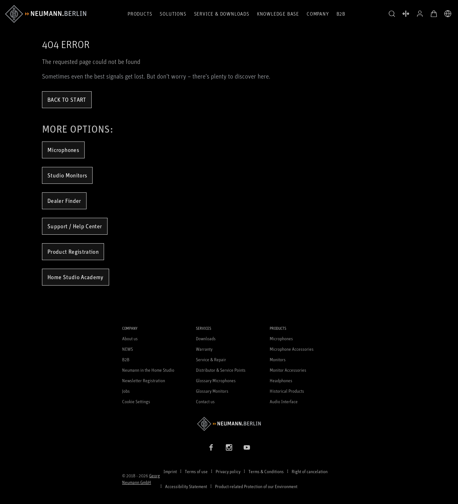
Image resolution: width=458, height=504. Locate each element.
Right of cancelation (310, 471)
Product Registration (73, 251)
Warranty (204, 349)
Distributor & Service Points (221, 370)
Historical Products (287, 391)
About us (130, 338)
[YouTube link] (246, 447)
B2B (341, 13)
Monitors (278, 359)
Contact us (205, 401)
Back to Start (66, 99)
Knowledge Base (278, 13)
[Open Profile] (420, 14)
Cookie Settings (136, 401)
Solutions (173, 13)
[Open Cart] (434, 14)
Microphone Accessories (292, 349)
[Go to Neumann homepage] (229, 424)
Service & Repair (211, 359)
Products (140, 13)
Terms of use (196, 471)
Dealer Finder (64, 200)
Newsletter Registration (143, 380)
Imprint (170, 471)
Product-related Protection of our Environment (256, 486)
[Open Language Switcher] (448, 14)
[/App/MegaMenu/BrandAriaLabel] (45, 14)
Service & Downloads (221, 13)
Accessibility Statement (186, 486)
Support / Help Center (74, 226)
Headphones (281, 380)
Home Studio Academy (75, 276)
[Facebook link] (211, 447)
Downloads (206, 338)
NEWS (127, 349)
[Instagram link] (229, 447)
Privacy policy (228, 471)
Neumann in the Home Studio (148, 370)
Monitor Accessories (288, 370)
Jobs (126, 391)
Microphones (63, 149)
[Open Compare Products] (406, 14)
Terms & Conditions (266, 471)
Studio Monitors (67, 175)
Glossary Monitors (212, 391)
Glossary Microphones (216, 380)
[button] (392, 14)
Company (318, 13)
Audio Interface (284, 401)
